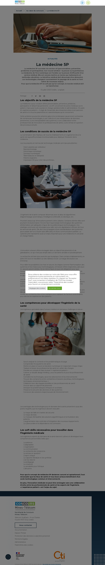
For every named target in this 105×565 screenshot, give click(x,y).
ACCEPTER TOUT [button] (55, 288)
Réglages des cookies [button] (37, 288)
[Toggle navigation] (82, 3)
